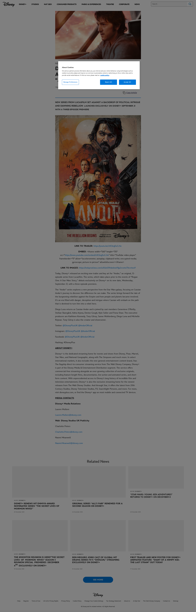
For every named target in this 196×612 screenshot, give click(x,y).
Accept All (127, 82)
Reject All (108, 82)
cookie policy (104, 75)
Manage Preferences (70, 82)
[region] (99, 75)
